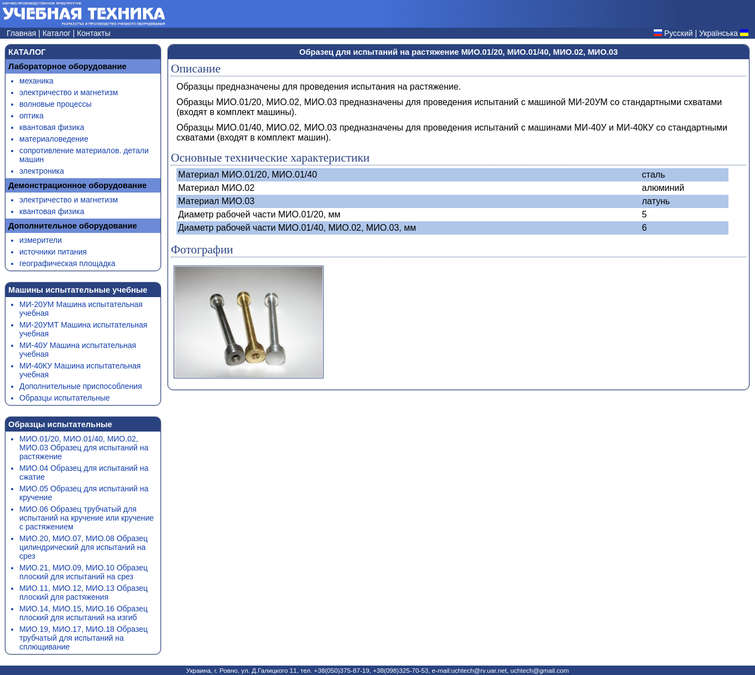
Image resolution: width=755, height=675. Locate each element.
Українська (718, 33)
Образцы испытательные (64, 397)
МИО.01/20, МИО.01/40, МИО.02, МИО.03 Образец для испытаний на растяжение (83, 447)
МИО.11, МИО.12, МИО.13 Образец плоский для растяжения (83, 592)
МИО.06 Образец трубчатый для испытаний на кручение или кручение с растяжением (86, 518)
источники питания (53, 251)
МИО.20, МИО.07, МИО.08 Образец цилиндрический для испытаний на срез (83, 547)
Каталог (58, 33)
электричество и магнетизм (68, 92)
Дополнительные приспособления (80, 386)
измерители (40, 240)
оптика (31, 115)
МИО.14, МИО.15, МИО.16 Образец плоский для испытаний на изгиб (83, 613)
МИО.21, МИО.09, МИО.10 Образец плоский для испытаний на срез (83, 572)
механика (36, 80)
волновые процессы (55, 104)
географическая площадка (67, 263)
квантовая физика (51, 127)
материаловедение (53, 138)
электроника (41, 171)
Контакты (93, 33)
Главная (22, 33)
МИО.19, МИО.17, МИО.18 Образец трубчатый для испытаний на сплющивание (83, 638)
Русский (678, 33)
